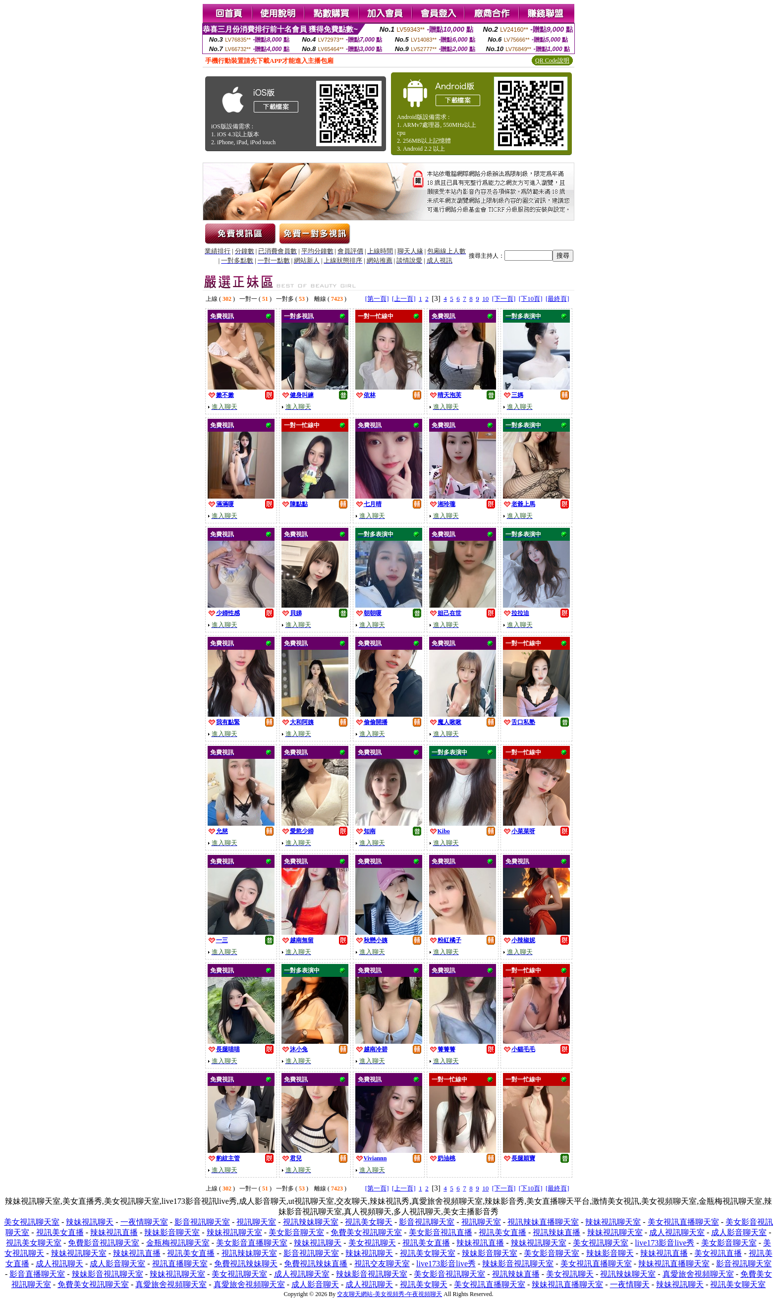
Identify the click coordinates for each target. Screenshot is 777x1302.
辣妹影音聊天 (610, 1253)
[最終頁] (557, 298)
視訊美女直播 (60, 1232)
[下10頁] (531, 298)
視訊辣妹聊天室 (310, 1222)
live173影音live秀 (664, 1243)
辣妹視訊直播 (114, 1232)
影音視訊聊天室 (202, 1222)
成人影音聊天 (315, 1284)
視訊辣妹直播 (556, 1232)
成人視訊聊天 (59, 1263)
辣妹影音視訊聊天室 (518, 1263)
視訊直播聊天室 (180, 1263)
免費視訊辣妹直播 (315, 1263)
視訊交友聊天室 (382, 1263)
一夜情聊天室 (144, 1222)
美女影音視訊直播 (440, 1232)
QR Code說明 (552, 60)
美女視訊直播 (718, 1253)
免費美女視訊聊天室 (366, 1232)
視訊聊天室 (256, 1222)
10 (485, 298)
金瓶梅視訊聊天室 (178, 1243)
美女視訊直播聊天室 (683, 1222)
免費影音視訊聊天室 (103, 1243)
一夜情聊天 (630, 1284)
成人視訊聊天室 (677, 1232)
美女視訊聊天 (372, 1243)
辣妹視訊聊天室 (613, 1222)
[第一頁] (377, 298)
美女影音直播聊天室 (251, 1243)
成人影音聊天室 (739, 1232)
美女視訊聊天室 (31, 1222)
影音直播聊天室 (37, 1274)
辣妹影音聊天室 (172, 1232)
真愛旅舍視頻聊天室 (698, 1274)
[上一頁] (404, 298)
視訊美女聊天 (368, 1222)
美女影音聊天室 (296, 1232)
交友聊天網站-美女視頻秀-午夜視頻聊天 (389, 1294)
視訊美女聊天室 (33, 1243)
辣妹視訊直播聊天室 (674, 1263)
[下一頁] (504, 298)
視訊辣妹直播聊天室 (543, 1222)
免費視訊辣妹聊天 (246, 1263)
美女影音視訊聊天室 (449, 1274)
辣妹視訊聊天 (89, 1222)
